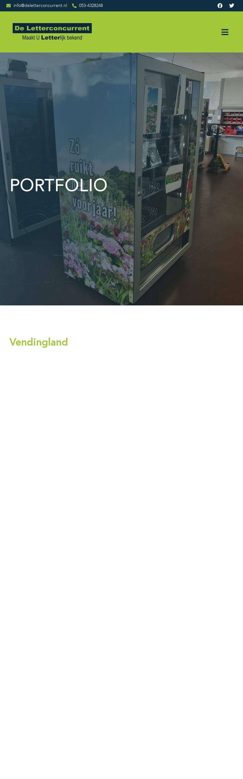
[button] (224, 32)
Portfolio (108, 668)
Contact (107, 688)
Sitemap (107, 698)
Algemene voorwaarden (113, 712)
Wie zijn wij (111, 658)
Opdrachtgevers (115, 678)
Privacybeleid (113, 725)
